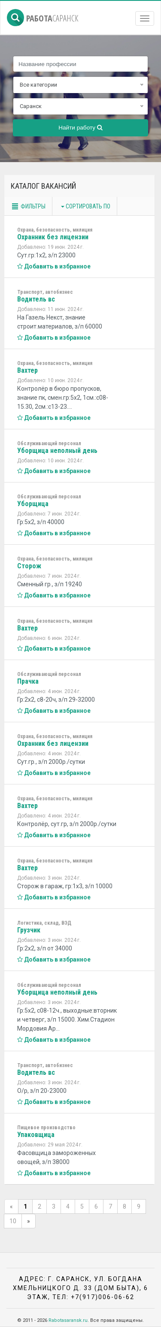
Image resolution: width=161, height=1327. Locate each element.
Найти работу (80, 127)
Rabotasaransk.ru (68, 1320)
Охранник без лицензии (52, 237)
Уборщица (33, 504)
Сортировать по (85, 206)
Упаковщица (36, 1135)
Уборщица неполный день (57, 450)
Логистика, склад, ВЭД (44, 923)
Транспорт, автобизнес (45, 292)
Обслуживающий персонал (49, 443)
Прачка (28, 681)
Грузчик (28, 930)
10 (12, 1221)
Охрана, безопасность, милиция (54, 230)
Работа (42, 18)
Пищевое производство (46, 1128)
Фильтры (28, 206)
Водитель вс (36, 299)
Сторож (29, 566)
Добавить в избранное (54, 266)
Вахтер (27, 370)
